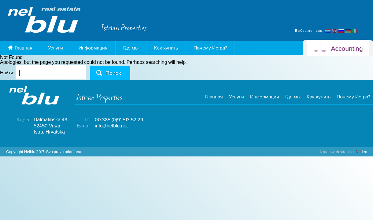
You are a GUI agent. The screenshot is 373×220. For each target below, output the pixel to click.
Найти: (7, 73)
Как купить (166, 48)
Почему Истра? (210, 48)
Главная (20, 48)
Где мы (130, 48)
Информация (93, 48)
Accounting (338, 49)
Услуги (55, 48)
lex (343, 151)
